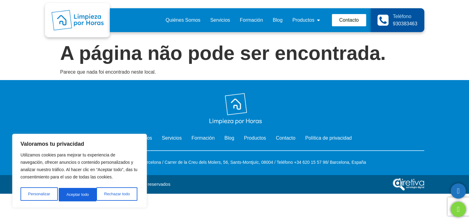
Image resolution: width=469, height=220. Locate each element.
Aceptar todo (120, 194)
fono (289, 162)
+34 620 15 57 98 (310, 162)
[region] (79, 172)
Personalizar (38, 194)
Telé (281, 162)
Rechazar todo (79, 194)
